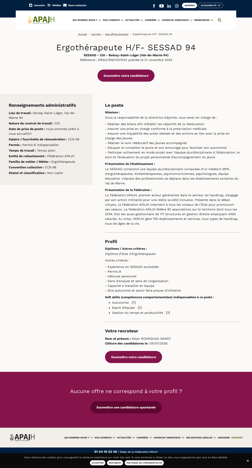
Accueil (82, 34)
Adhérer (189, 5)
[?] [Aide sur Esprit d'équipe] (140, 307)
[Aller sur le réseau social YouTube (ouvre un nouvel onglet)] (161, 6)
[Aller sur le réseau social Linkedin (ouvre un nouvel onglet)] (169, 6)
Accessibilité (209, 5)
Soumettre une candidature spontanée (126, 407)
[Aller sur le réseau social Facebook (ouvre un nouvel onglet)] (154, 6)
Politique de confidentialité (144, 463)
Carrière (96, 34)
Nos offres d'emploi (116, 34)
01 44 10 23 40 (106, 451)
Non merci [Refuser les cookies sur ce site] (115, 463)
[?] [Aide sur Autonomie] (134, 302)
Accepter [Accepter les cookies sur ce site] (98, 463)
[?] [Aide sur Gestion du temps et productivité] (168, 313)
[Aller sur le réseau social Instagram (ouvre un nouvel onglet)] (176, 6)
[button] (219, 20)
